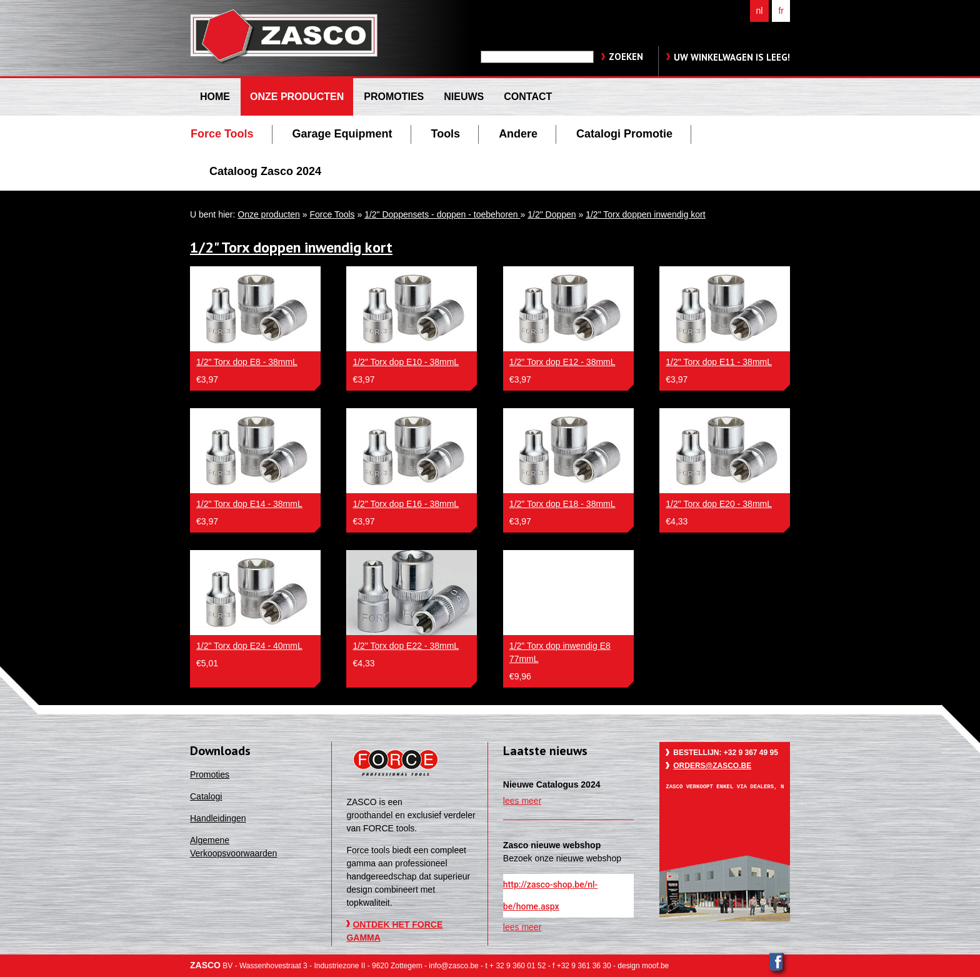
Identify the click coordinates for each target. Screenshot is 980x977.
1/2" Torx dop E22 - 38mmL (405, 646)
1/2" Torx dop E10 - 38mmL (405, 362)
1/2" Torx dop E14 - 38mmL (249, 504)
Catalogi (206, 796)
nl (759, 11)
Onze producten (269, 214)
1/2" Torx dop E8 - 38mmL (247, 362)
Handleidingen (218, 818)
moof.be (655, 965)
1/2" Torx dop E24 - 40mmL (249, 646)
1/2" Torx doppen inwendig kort (646, 214)
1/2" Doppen (552, 214)
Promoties (209, 774)
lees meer (522, 801)
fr (781, 11)
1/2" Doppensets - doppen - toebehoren (442, 214)
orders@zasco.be (712, 765)
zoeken (626, 56)
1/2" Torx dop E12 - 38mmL (562, 362)
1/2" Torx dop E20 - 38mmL (719, 504)
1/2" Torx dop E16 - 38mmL (405, 504)
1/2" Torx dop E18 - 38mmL (562, 504)
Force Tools (331, 214)
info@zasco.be (453, 965)
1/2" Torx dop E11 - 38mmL (719, 362)
